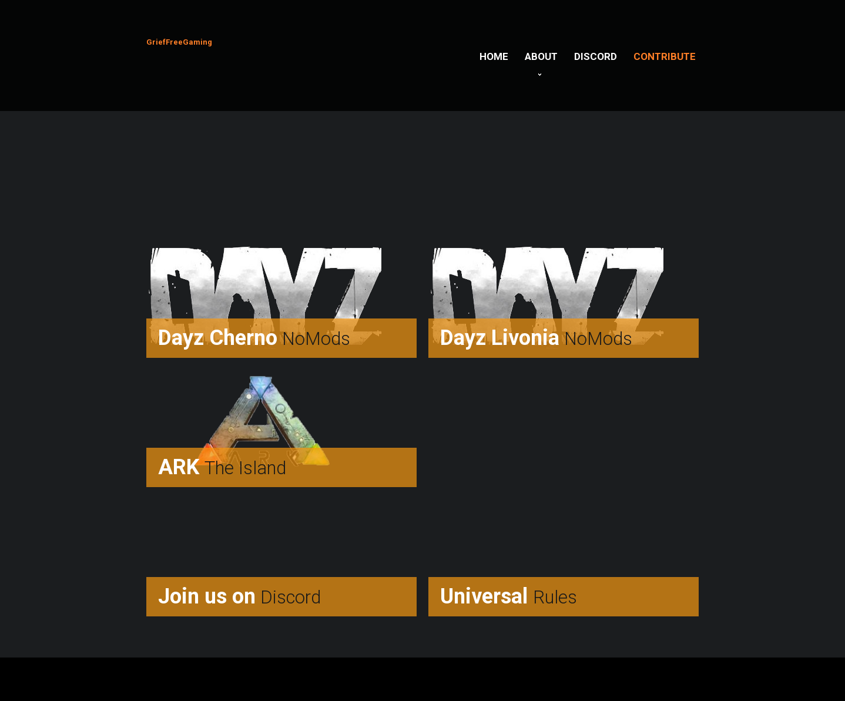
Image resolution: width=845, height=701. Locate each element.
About (541, 56)
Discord (595, 56)
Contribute (664, 56)
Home (493, 56)
